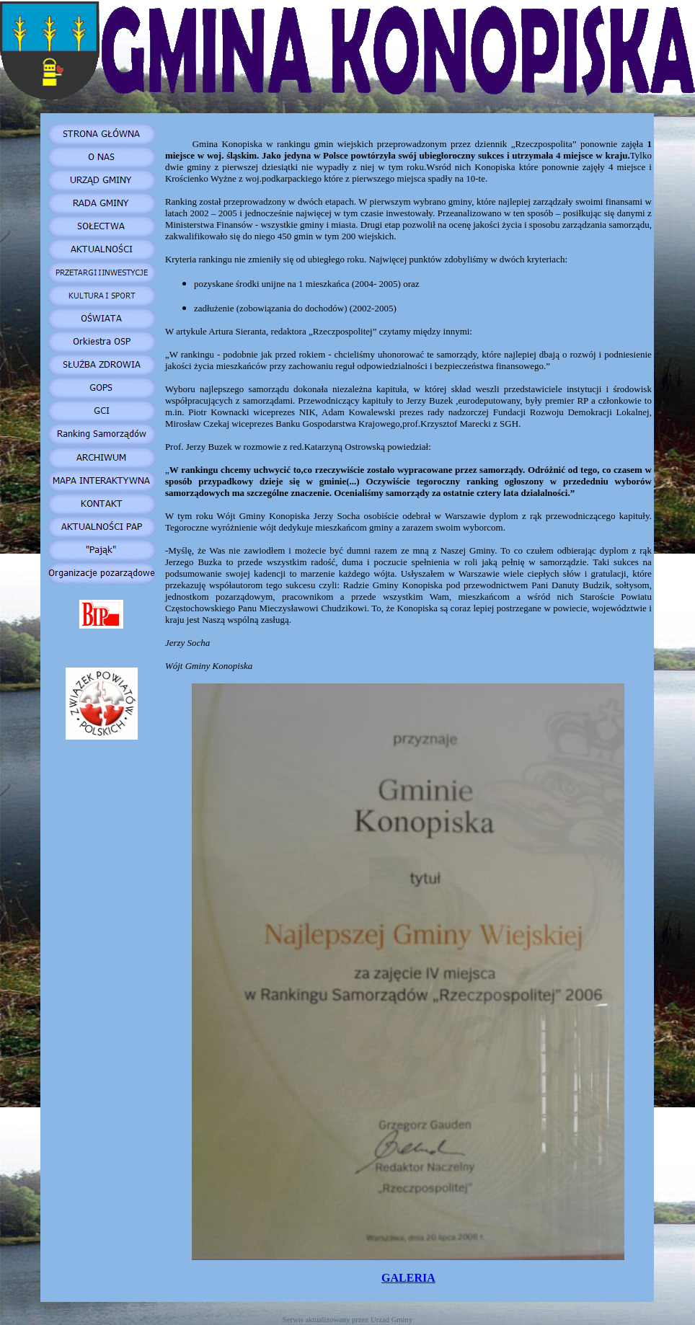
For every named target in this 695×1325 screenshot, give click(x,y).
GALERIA (408, 1278)
